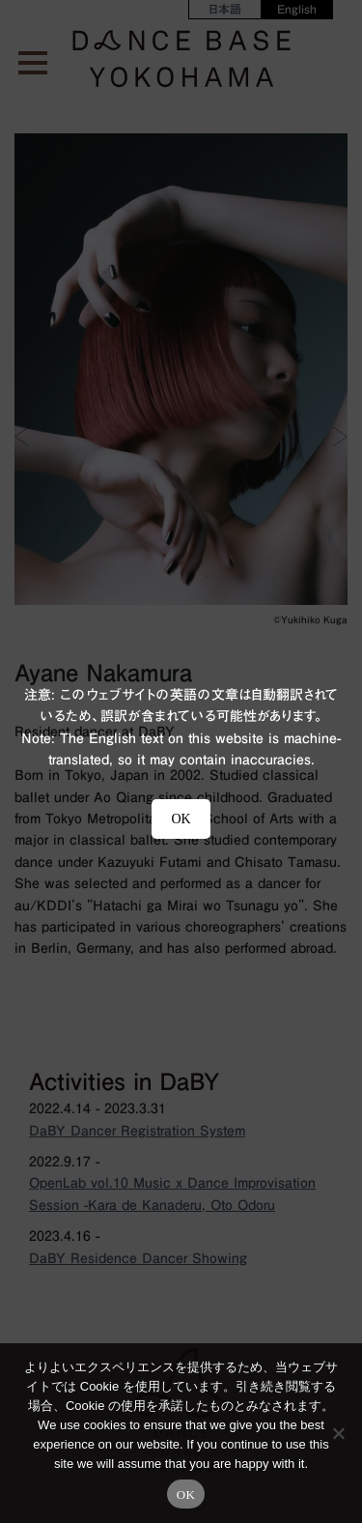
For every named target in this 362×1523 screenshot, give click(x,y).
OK (186, 1494)
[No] (338, 1433)
